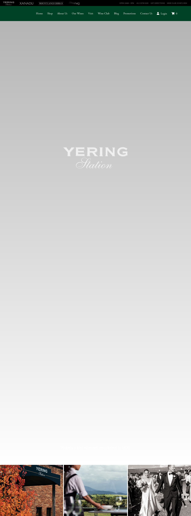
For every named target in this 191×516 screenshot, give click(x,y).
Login (164, 13)
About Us (62, 13)
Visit (90, 13)
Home (39, 13)
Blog (116, 13)
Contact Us (146, 13)
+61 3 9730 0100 (142, 3)
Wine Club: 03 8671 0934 (177, 3)
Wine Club (104, 13)
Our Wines (78, 13)
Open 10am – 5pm (126, 3)
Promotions (129, 13)
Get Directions (158, 3)
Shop (50, 13)
